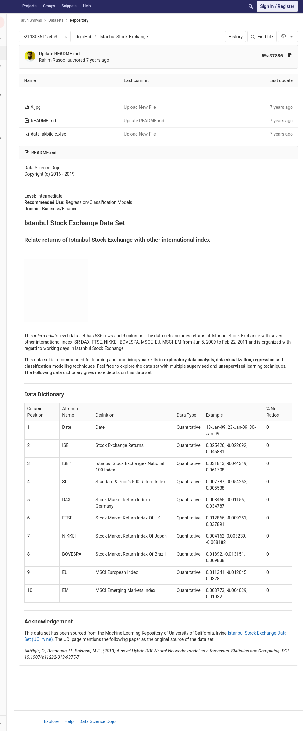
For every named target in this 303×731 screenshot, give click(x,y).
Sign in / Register (277, 6)
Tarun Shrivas (32, 20)
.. (30, 93)
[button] (7, 723)
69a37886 (272, 55)
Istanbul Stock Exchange (126, 36)
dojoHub (86, 36)
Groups (49, 6)
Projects (29, 6)
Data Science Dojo (98, 721)
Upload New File (141, 107)
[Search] (251, 6)
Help (87, 6)
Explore (52, 721)
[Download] (288, 36)
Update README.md (61, 53)
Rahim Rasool (54, 60)
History (236, 36)
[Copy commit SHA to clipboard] (290, 55)
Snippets (68, 6)
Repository (81, 20)
